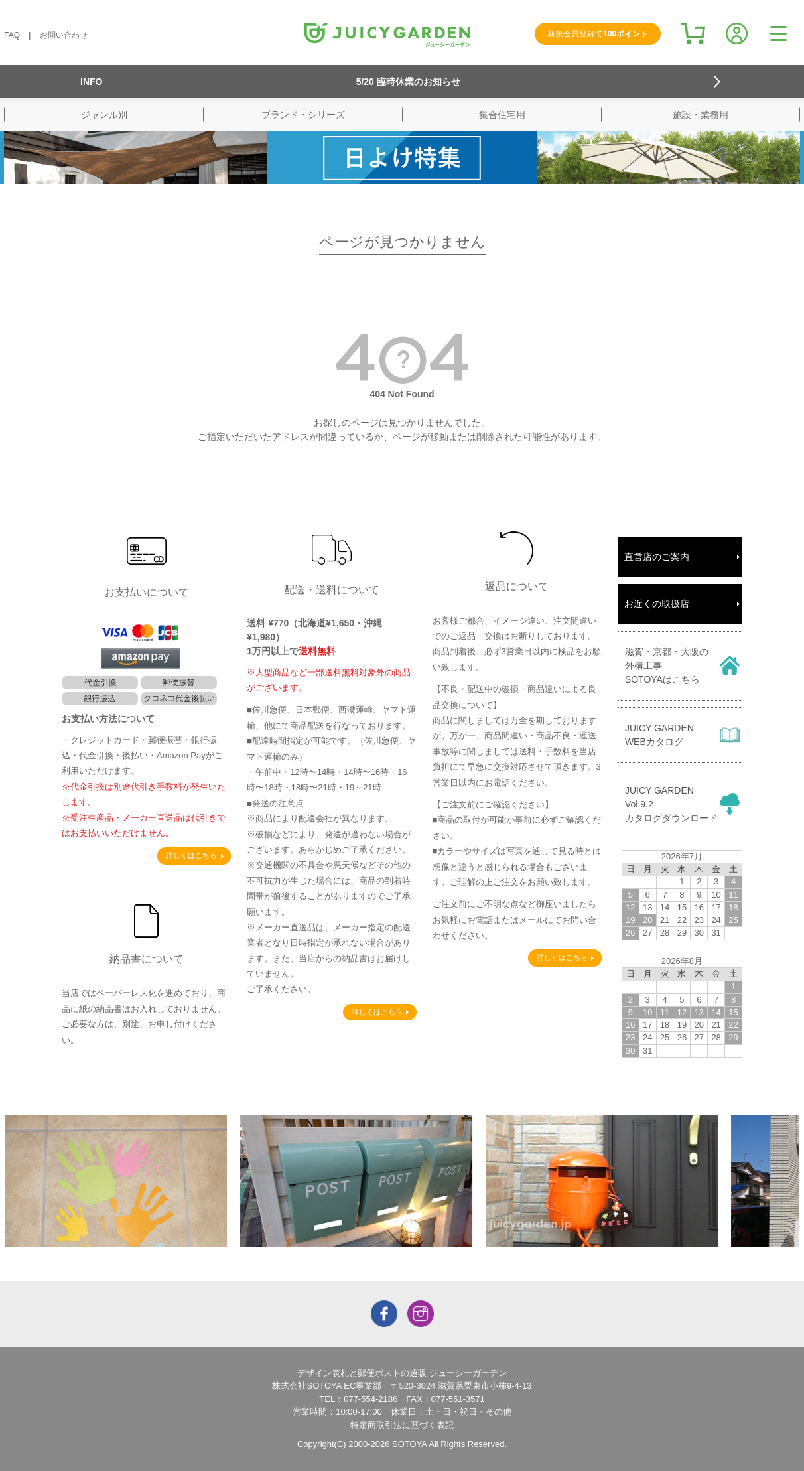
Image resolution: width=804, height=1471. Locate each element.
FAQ (12, 35)
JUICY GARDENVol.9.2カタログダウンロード (671, 804)
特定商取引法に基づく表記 (402, 1425)
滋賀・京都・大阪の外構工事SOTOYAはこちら (666, 665)
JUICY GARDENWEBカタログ (659, 735)
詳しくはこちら (191, 855)
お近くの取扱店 (656, 603)
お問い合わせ (64, 35)
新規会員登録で (597, 33)
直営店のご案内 (656, 556)
